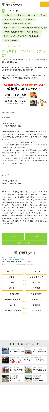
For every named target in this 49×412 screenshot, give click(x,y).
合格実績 (36, 288)
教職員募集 (36, 310)
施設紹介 (12, 288)
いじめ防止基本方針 (12, 310)
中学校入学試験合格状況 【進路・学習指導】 (22, 32)
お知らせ (36, 271)
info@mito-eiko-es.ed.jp (15, 259)
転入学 (13, 305)
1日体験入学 (36, 299)
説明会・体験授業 (12, 299)
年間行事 (36, 282)
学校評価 (36, 305)
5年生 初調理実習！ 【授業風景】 (19, 19)
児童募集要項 (36, 293)
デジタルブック (36, 277)
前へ (13, 236)
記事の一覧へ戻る (11, 40)
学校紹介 (12, 282)
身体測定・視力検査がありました (17, 23)
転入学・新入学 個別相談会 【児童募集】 (21, 36)
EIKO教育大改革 (13, 293)
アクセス (12, 277)
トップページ (12, 271)
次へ (36, 236)
